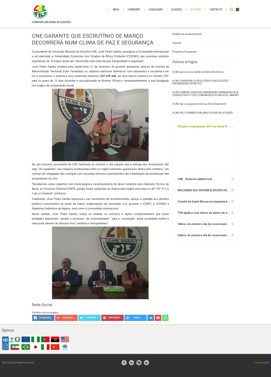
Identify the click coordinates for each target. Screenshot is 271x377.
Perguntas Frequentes (184, 57)
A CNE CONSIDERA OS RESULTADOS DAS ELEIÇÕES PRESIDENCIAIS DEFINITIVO (200, 88)
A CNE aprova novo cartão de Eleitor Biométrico (198, 77)
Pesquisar (231, 9)
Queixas (176, 48)
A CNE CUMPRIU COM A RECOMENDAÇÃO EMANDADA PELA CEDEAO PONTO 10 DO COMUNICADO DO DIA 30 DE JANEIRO (205, 99)
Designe (259, 368)
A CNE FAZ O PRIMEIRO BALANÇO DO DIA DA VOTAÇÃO (202, 118)
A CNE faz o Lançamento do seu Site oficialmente (199, 109)
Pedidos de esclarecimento (187, 39)
